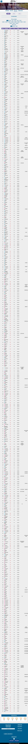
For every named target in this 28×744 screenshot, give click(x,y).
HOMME (14, 26)
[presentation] (8, 731)
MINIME (10, 20)
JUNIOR (15, 20)
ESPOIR (17, 20)
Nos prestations (20, 726)
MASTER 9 (14, 23)
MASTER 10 (17, 23)
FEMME (16, 26)
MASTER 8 (11, 23)
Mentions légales (19, 730)
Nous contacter (20, 728)
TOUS (7, 20)
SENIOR (20, 20)
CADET (12, 20)
